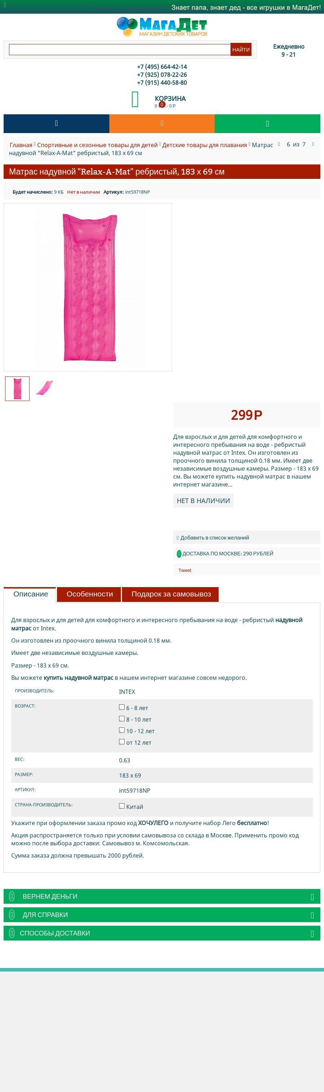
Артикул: (114, 192)
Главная (21, 145)
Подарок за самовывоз (171, 594)
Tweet (185, 570)
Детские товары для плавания (204, 145)
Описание (30, 594)
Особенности (90, 594)
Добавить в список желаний (213, 537)
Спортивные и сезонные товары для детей (97, 145)
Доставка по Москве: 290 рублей (228, 553)
